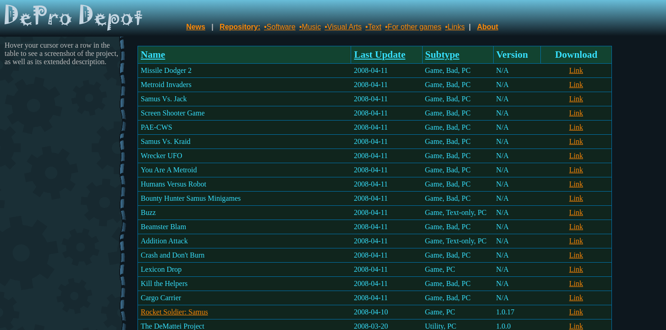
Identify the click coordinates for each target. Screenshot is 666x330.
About (487, 27)
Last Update (379, 54)
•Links (455, 27)
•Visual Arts (343, 27)
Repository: (240, 27)
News (195, 27)
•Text (373, 27)
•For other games (413, 27)
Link (576, 70)
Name (153, 54)
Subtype (442, 54)
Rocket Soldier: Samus (174, 312)
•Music (310, 27)
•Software (280, 27)
